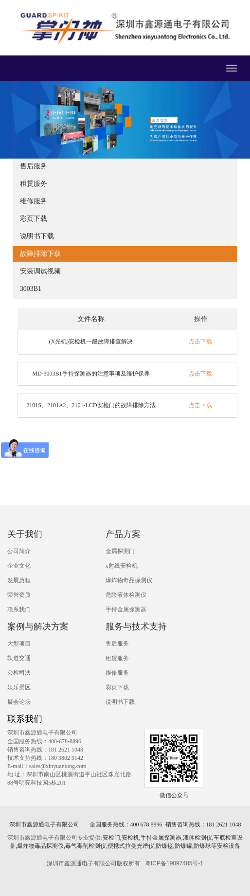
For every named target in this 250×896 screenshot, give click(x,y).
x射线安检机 (122, 565)
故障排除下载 (40, 253)
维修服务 (33, 201)
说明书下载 (37, 236)
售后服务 (33, 166)
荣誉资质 (19, 594)
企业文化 (19, 565)
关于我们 (24, 534)
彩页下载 (33, 218)
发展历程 (19, 580)
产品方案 (123, 534)
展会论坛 (19, 702)
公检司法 (19, 672)
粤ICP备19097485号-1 (174, 863)
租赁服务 (33, 183)
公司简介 (19, 551)
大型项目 (19, 643)
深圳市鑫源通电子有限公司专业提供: (54, 837)
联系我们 (19, 609)
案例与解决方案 (38, 626)
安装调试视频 (40, 271)
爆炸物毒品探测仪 (129, 580)
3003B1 (30, 288)
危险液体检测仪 (126, 594)
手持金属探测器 (126, 609)
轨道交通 (19, 658)
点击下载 (200, 341)
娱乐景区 (19, 687)
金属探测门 (120, 551)
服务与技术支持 (136, 626)
